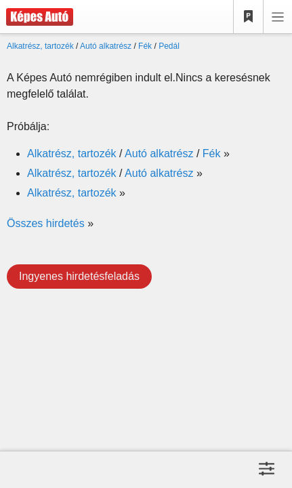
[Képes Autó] (36, 17)
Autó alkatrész (105, 46)
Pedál (169, 46)
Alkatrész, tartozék (40, 46)
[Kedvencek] (248, 17)
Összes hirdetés (46, 223)
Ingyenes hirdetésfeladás (79, 276)
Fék (145, 46)
